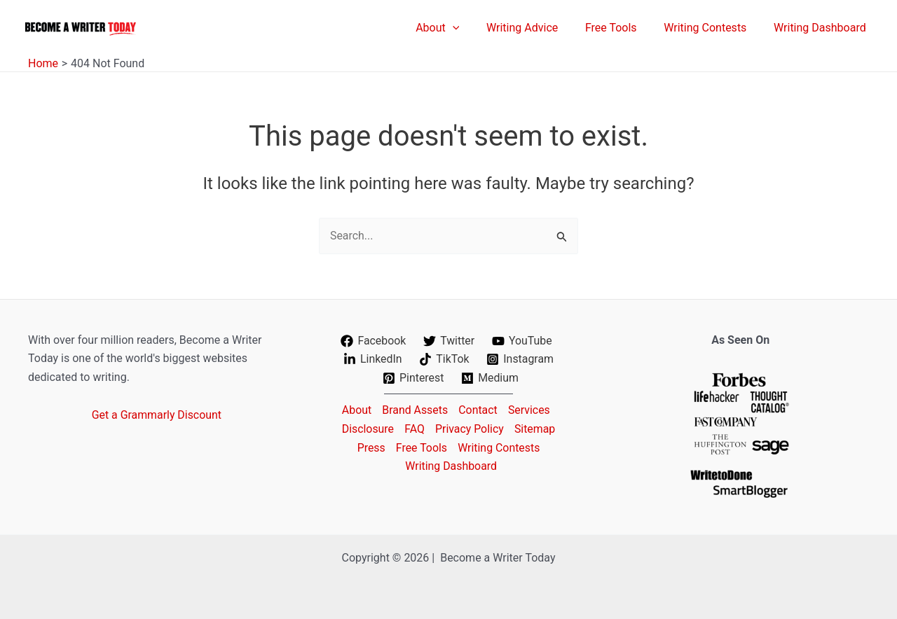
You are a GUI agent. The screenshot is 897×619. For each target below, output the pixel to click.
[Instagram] (520, 359)
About (355, 410)
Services (530, 410)
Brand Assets (414, 410)
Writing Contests (499, 447)
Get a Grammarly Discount (156, 415)
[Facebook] (373, 341)
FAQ (414, 429)
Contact (478, 410)
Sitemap (536, 429)
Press (370, 447)
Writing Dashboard (451, 465)
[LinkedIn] (372, 359)
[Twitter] (449, 341)
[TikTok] (444, 359)
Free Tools (421, 447)
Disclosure (366, 429)
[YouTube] (522, 341)
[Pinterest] (413, 378)
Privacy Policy (470, 429)
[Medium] (490, 378)
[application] (474, 28)
